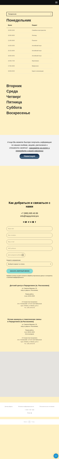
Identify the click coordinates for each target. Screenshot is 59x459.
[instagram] (33, 222)
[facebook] (35, 222)
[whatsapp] (26, 222)
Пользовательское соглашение (47, 406)
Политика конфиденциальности (26, 406)
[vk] (31, 222)
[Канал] (28, 222)
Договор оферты (9, 406)
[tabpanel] (29, 53)
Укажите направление (13, 260)
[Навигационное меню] (56, 2)
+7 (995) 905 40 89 (29, 213)
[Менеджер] (24, 222)
